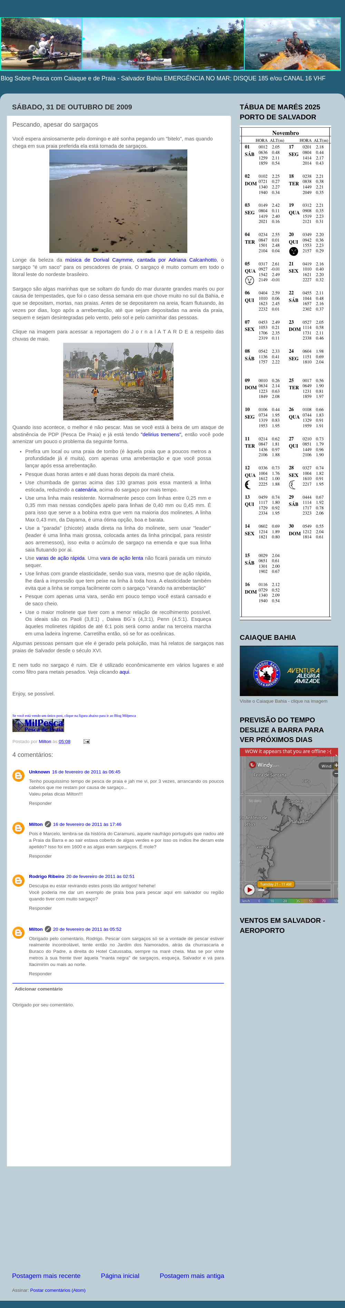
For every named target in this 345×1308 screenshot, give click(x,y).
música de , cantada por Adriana (141, 260)
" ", (162, 434)
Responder (40, 803)
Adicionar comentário (39, 989)
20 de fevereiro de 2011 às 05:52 (87, 929)
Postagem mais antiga (192, 1275)
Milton (36, 824)
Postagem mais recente (46, 1275)
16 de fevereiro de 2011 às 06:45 (86, 771)
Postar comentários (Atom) (58, 1290)
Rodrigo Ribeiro (46, 876)
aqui (123, 672)
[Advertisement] (118, 1219)
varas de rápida (60, 558)
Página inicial (120, 1275)
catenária (85, 489)
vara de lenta (121, 558)
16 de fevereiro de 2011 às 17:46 (87, 824)
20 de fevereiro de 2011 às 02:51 (100, 876)
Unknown (39, 771)
